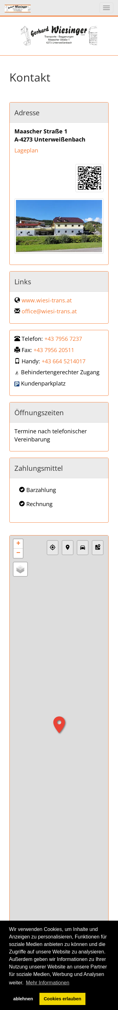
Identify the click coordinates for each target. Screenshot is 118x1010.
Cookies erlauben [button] (62, 998)
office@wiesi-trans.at (49, 311)
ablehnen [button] (23, 998)
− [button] (18, 553)
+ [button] (18, 544)
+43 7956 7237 (63, 338)
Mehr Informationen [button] (47, 982)
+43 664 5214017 (63, 361)
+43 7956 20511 (53, 350)
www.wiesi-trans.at (47, 300)
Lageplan (26, 150)
